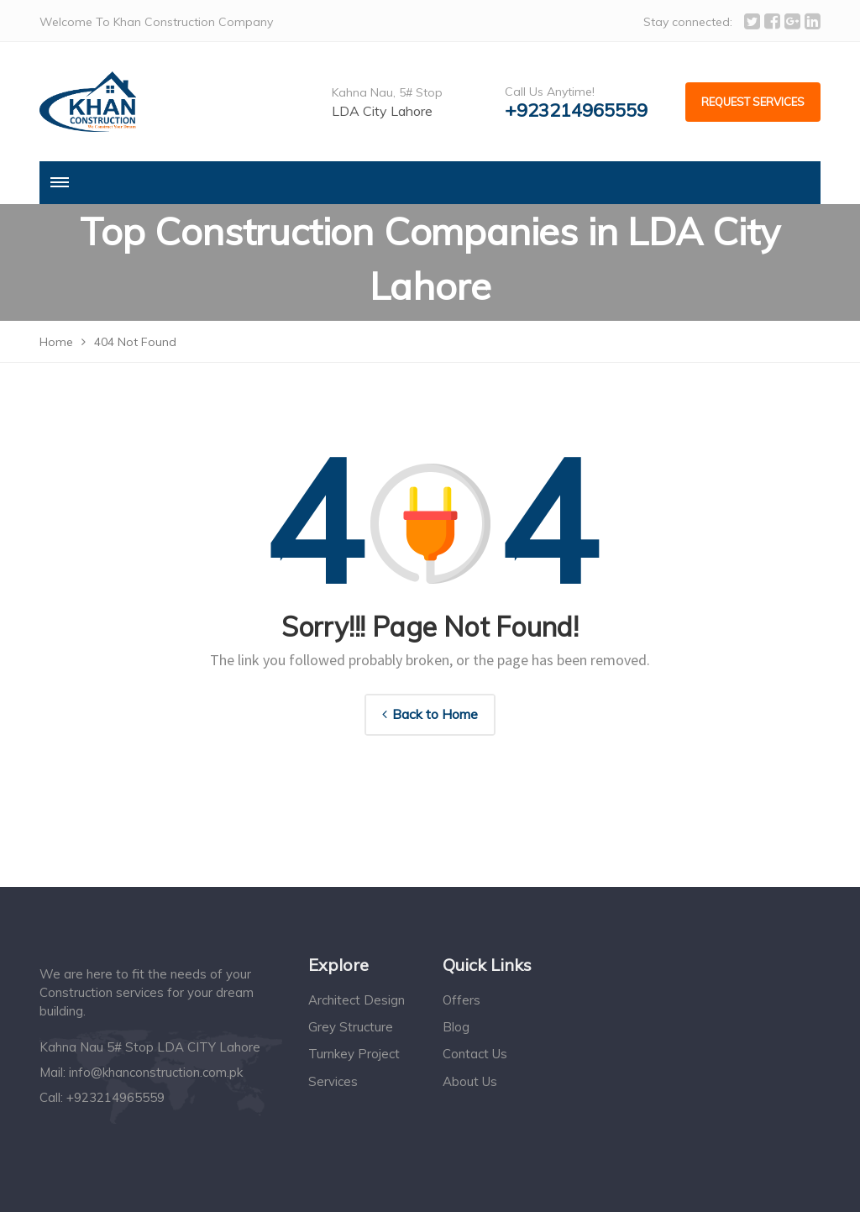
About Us (470, 1081)
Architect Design (356, 1000)
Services (333, 1081)
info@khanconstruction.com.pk (156, 1072)
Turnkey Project (354, 1054)
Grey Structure (350, 1027)
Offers (461, 1000)
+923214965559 (576, 110)
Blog (456, 1027)
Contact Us (475, 1054)
